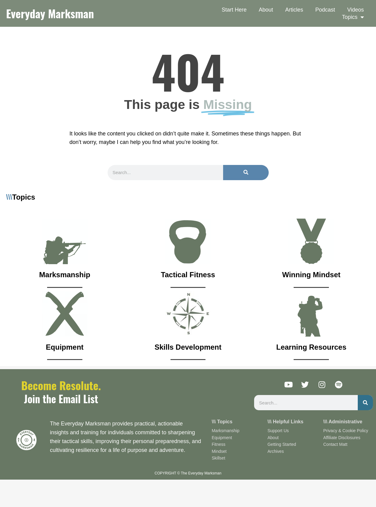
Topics (353, 17)
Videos (355, 10)
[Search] (246, 172)
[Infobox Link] (64, 253)
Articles (294, 10)
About (266, 10)
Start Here (234, 10)
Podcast (325, 10)
